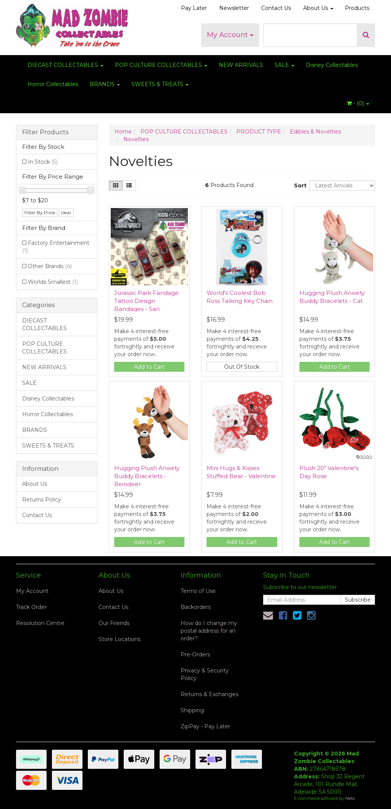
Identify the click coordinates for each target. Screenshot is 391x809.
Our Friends (114, 623)
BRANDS (105, 84)
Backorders (196, 607)
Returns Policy (41, 499)
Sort (299, 185)
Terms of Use (198, 591)
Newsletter (234, 8)
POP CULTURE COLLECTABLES (161, 65)
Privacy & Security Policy (205, 674)
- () (358, 103)
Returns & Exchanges (209, 694)
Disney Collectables (332, 65)
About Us (318, 8)
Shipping (192, 710)
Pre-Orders (195, 654)
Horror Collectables (52, 84)
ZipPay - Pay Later (205, 726)
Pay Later (194, 8)
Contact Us (276, 8)
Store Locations (120, 639)
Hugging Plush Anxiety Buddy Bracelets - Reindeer (146, 476)
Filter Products (45, 132)
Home (123, 131)
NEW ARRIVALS (241, 65)
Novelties (136, 139)
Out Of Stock (241, 366)
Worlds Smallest (53, 281)
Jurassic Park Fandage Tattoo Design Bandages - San (146, 301)
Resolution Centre (40, 623)
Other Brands (50, 266)
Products (357, 8)
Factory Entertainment (55, 246)
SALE (284, 65)
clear (66, 212)
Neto (350, 798)
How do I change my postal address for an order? (209, 631)
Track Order (31, 607)
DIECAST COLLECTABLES (65, 65)
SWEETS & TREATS (160, 84)
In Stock (43, 161)
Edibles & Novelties (315, 131)
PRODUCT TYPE (258, 131)
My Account (230, 35)
